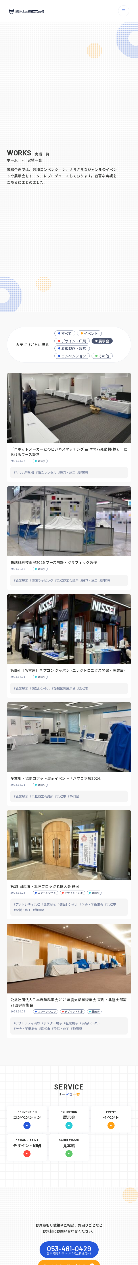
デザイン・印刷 (73, 341)
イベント (91, 333)
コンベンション (73, 356)
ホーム (12, 160)
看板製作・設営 (73, 348)
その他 (103, 356)
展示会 (103, 341)
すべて (66, 333)
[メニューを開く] (123, 10)
